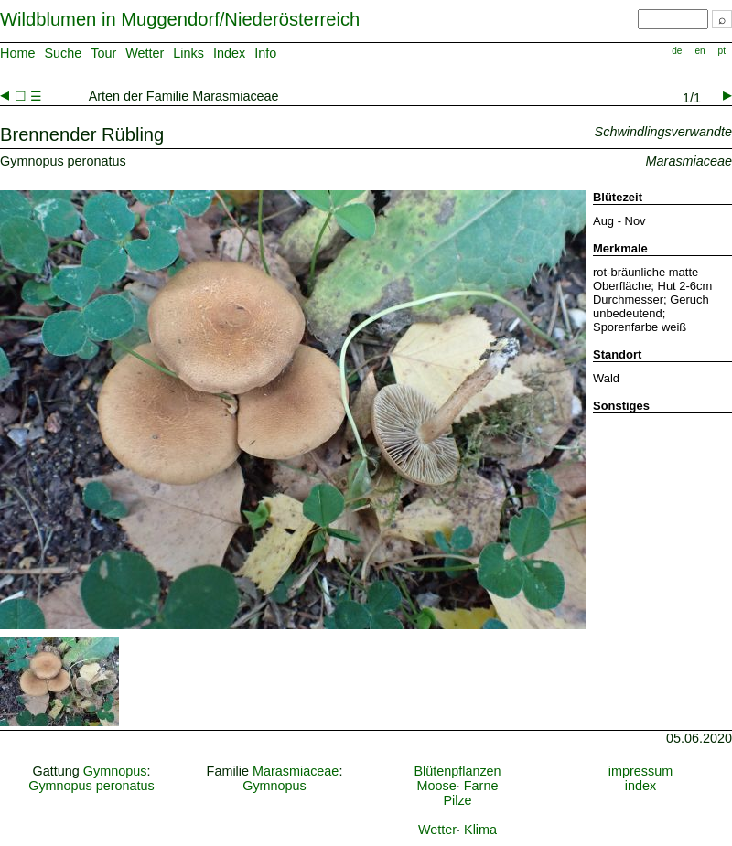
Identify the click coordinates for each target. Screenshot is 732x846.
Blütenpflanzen (457, 771)
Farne (481, 785)
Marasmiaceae (296, 771)
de (677, 51)
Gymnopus (115, 771)
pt (722, 51)
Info (265, 53)
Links (188, 53)
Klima (480, 829)
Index (229, 53)
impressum (640, 771)
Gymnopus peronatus (91, 785)
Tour (103, 53)
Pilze (457, 800)
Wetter (144, 53)
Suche (62, 53)
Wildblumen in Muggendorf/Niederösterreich (180, 19)
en (699, 51)
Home (17, 53)
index (640, 785)
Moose (437, 785)
